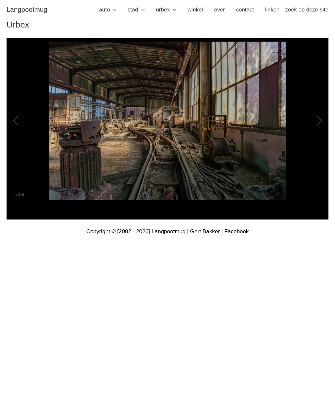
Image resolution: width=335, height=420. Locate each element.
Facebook (236, 231)
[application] (113, 10)
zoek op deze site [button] (306, 9)
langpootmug (27, 9)
